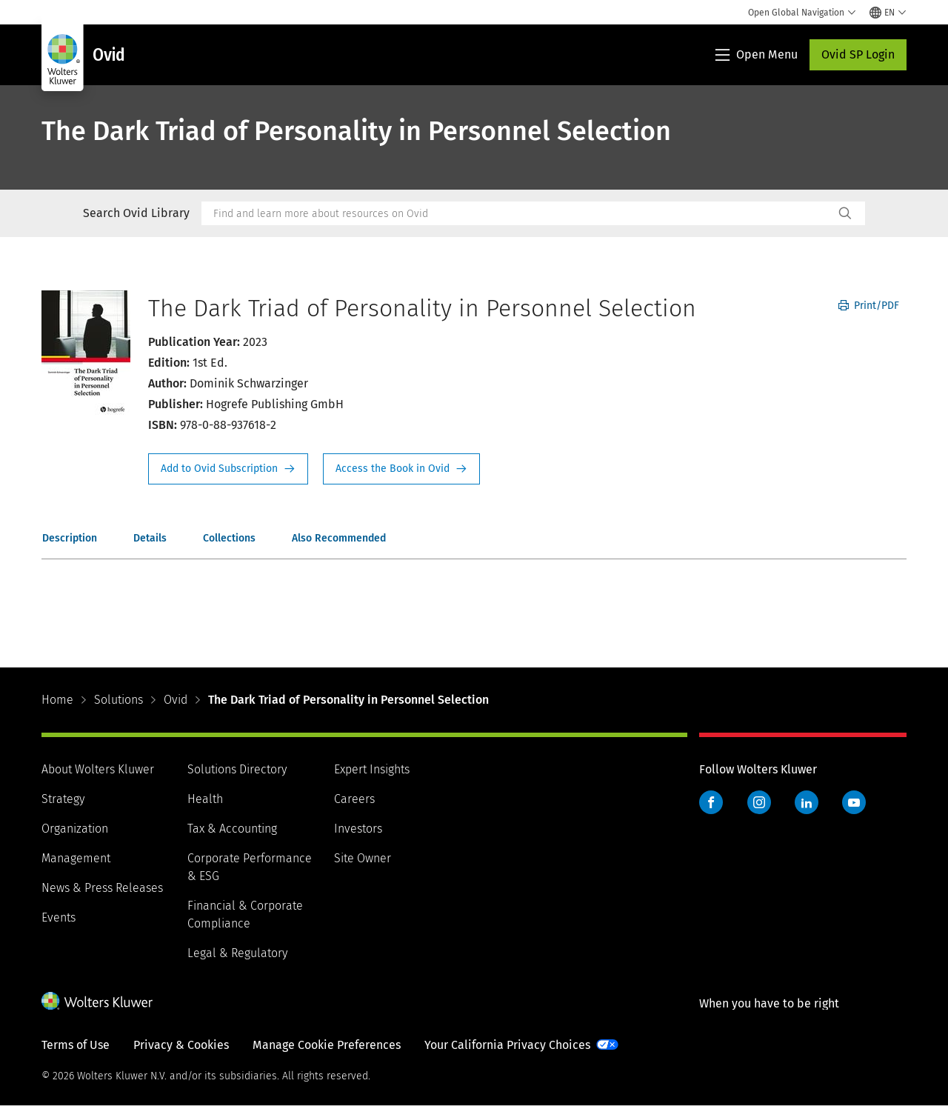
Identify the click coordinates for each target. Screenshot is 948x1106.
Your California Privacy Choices (507, 1045)
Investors (358, 829)
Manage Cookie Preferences (327, 1045)
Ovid (175, 700)
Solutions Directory (237, 769)
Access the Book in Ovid (401, 469)
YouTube (854, 802)
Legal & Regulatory (237, 953)
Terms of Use (75, 1045)
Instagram (759, 802)
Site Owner (362, 858)
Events (58, 917)
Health (205, 799)
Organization (74, 829)
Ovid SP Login (858, 54)
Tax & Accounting (232, 829)
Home (57, 700)
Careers (354, 799)
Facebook (711, 802)
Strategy (62, 799)
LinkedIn (806, 802)
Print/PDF (868, 305)
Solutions (118, 700)
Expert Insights (372, 769)
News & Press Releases (102, 888)
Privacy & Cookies (181, 1045)
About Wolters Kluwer (97, 769)
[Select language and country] (888, 12)
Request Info (228, 469)
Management (75, 858)
